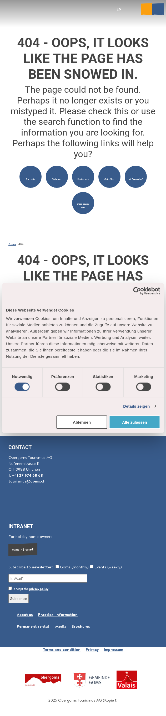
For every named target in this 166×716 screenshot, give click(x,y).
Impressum (113, 649)
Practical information (58, 614)
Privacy (92, 649)
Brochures (81, 626)
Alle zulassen (134, 422)
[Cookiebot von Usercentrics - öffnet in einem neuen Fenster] (137, 291)
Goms (12, 244)
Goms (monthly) (72, 567)
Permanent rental (33, 626)
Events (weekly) (106, 567)
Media (60, 626)
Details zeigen (136, 406)
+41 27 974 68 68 (27, 475)
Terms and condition (62, 649)
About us (25, 614)
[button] (30, 177)
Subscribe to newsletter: (30, 567)
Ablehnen (82, 422)
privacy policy (38, 589)
